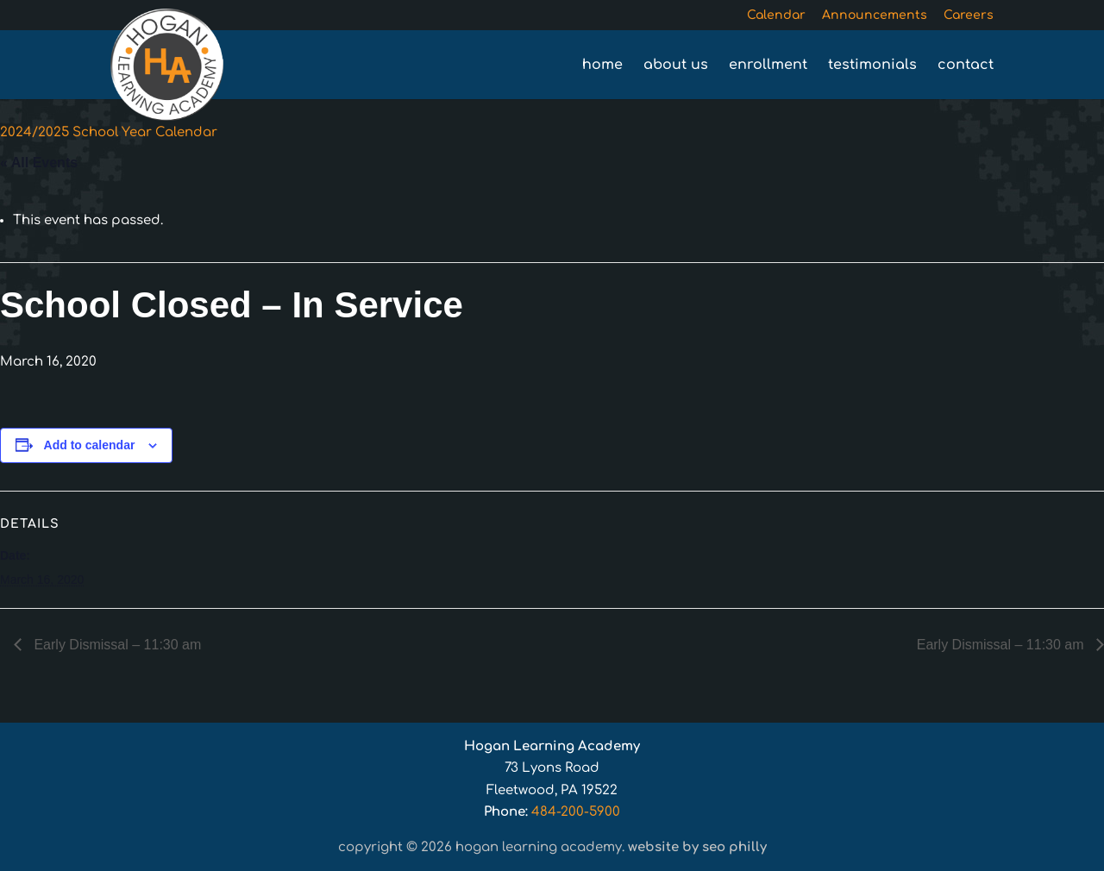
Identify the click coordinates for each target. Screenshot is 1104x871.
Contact (966, 65)
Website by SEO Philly (697, 847)
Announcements (874, 15)
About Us (675, 65)
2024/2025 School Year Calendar (108, 132)
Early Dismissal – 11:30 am (115, 644)
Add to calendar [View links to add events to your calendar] (89, 445)
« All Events (39, 162)
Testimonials (872, 65)
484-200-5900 (575, 812)
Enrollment (768, 65)
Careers (969, 15)
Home (602, 65)
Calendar (776, 15)
